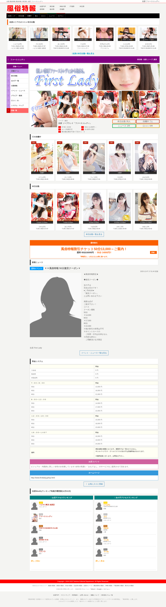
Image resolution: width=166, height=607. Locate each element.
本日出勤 (21, 16)
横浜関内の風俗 (99, 585)
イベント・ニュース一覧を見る (94, 353)
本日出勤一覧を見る (94, 234)
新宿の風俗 (60, 585)
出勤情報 (12, 86)
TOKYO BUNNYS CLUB (48, 528)
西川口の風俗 (129, 585)
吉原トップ (11, 16)
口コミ (43, 16)
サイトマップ (65, 595)
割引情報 (12, 76)
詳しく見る (35, 561)
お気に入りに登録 (94, 484)
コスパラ (42, 551)
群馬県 (42, 9)
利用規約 (75, 595)
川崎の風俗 (108, 585)
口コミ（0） (13, 100)
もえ (105, 516)
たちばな (106, 505)
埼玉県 (81, 6)
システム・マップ (15, 105)
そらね (106, 551)
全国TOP (43, 6)
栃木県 (52, 9)
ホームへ (106, 589)
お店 (61, 498)
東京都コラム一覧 (107, 595)
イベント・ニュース (16, 91)
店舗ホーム (13, 71)
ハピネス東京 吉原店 (47, 505)
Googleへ (100, 589)
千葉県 (72, 6)
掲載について (95, 595)
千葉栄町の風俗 (119, 585)
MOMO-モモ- (44, 540)
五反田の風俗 (78, 585)
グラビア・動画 (14, 96)
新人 (36, 16)
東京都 (52, 6)
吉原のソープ (88, 585)
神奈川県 (63, 6)
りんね (106, 540)
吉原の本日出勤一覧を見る (83, 53)
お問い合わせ (84, 595)
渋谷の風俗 (68, 585)
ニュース (52, 16)
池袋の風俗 (51, 585)
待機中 (29, 16)
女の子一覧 (13, 81)
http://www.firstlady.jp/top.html (43, 478)
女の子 (126, 498)
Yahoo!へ (93, 589)
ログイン (61, 16)
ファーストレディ (17, 60)
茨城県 (62, 9)
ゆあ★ (106, 528)
